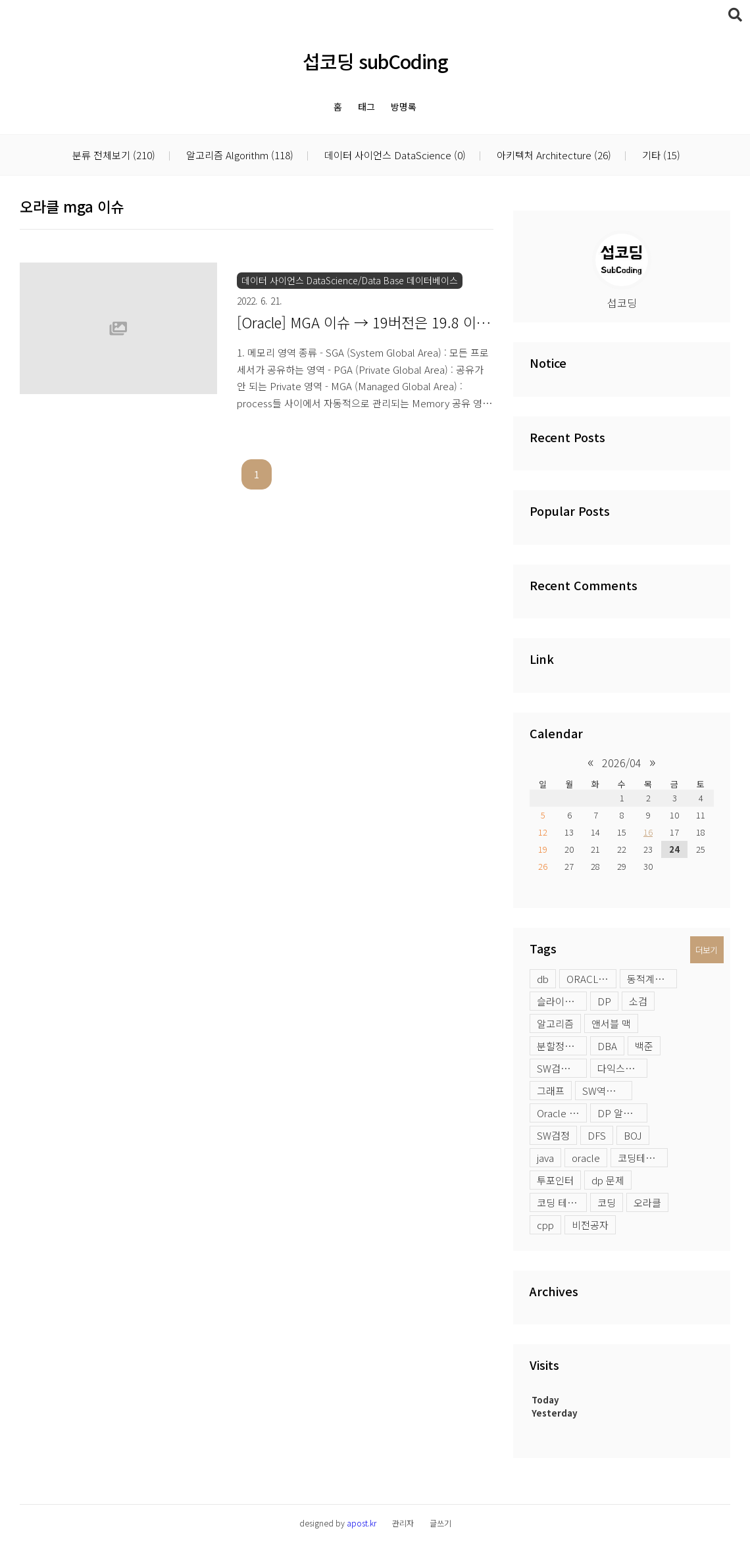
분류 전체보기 (113, 155)
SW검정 (553, 1135)
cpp (545, 1225)
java (545, 1158)
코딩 (606, 1202)
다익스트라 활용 (622, 1068)
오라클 (647, 1202)
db (543, 979)
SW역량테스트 (607, 1090)
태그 (366, 106)
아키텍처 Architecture (552, 155)
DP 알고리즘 (622, 1113)
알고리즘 (555, 1023)
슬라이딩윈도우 (562, 1001)
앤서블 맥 (611, 1023)
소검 (638, 1001)
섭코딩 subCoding (375, 60)
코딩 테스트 (561, 1202)
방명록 (403, 106)
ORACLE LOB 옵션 (591, 979)
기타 (659, 155)
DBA (607, 1046)
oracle (586, 1158)
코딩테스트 (641, 1158)
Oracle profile (562, 1113)
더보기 (706, 950)
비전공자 (590, 1225)
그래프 (550, 1090)
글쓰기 (440, 1522)
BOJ (633, 1135)
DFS (597, 1135)
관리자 (403, 1522)
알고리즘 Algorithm (238, 155)
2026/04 (621, 762)
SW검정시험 (562, 1068)
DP (604, 1001)
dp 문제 (607, 1180)
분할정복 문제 (562, 1046)
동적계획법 (650, 979)
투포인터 (555, 1180)
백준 (644, 1046)
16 (648, 832)
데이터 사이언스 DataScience (394, 155)
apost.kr (361, 1522)
